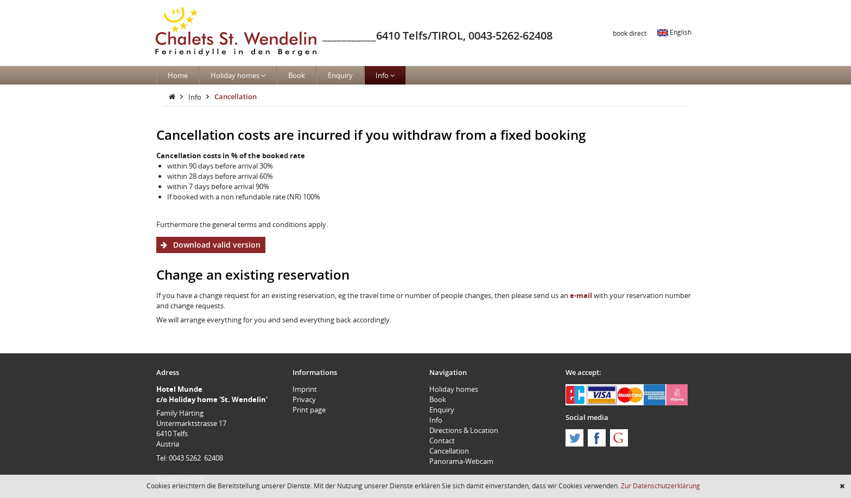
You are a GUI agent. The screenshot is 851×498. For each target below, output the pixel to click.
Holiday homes (238, 75)
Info (385, 75)
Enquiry (340, 75)
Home (178, 75)
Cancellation (235, 96)
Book (296, 75)
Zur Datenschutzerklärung (660, 485)
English (674, 32)
